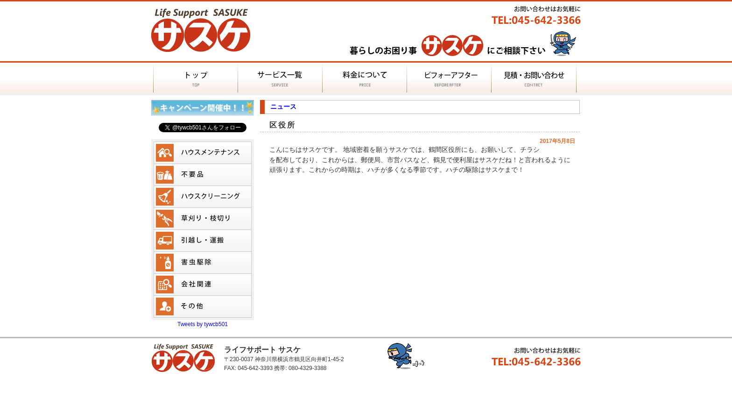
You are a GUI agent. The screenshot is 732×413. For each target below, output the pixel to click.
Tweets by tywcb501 (202, 324)
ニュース (283, 106)
